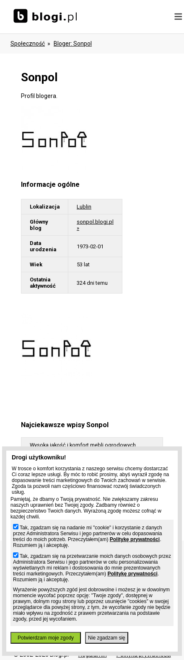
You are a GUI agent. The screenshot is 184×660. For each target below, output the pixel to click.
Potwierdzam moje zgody (46, 638)
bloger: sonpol (73, 43)
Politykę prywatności (135, 539)
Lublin (84, 207)
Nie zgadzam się (106, 638)
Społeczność (27, 43)
